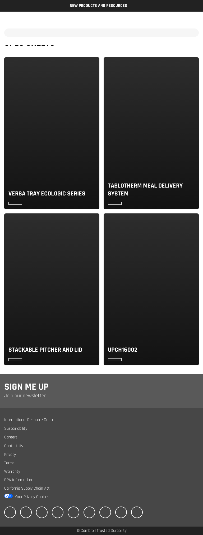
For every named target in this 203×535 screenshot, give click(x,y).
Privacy (10, 454)
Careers (10, 437)
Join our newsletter (25, 395)
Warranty (12, 471)
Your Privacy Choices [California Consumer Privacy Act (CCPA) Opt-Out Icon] (32, 497)
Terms (9, 463)
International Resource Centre (30, 420)
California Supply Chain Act (27, 488)
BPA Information (18, 480)
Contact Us (13, 446)
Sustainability (15, 428)
